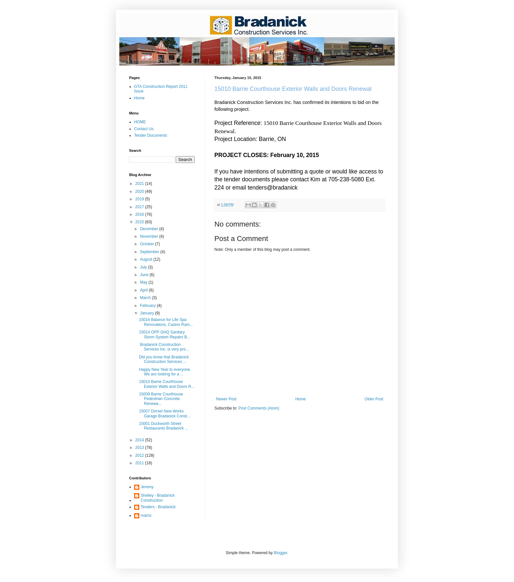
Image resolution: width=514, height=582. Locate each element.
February (148, 305)
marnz (146, 515)
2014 (140, 440)
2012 (140, 455)
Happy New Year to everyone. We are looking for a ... (165, 371)
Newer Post (226, 399)
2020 (140, 191)
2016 (140, 214)
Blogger (280, 553)
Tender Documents (150, 135)
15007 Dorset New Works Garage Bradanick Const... (164, 413)
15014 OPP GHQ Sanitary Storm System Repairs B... (164, 334)
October (147, 244)
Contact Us (143, 129)
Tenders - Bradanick (158, 507)
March (146, 297)
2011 (140, 463)
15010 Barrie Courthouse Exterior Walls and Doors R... (166, 384)
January (147, 313)
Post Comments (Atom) (258, 408)
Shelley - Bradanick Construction (157, 497)
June (144, 274)
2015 (140, 222)
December (149, 229)
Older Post (374, 399)
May (144, 282)
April (144, 290)
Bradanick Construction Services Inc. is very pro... (164, 346)
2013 (140, 447)
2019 (140, 199)
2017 (140, 207)
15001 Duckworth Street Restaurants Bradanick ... (163, 426)
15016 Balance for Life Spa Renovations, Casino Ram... (166, 322)
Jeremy (147, 487)
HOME (140, 122)
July (144, 267)
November (149, 236)
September (150, 252)
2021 (140, 183)
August (146, 259)
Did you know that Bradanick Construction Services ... (164, 359)
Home (300, 399)
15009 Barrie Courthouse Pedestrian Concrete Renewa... (161, 399)
